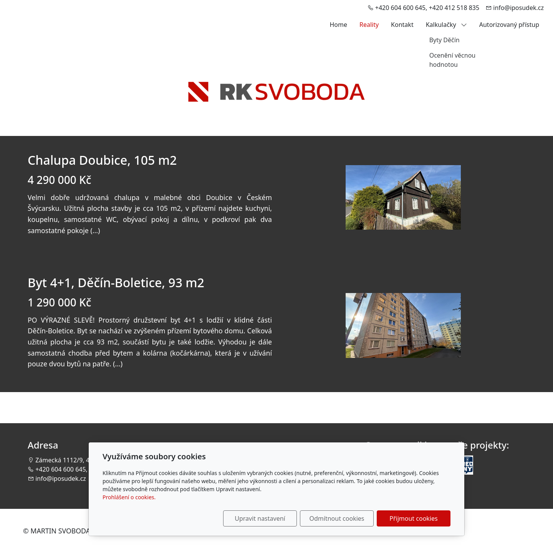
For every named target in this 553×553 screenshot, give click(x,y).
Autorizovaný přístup (509, 24)
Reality (369, 24)
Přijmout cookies (413, 518)
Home (338, 24)
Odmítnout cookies (337, 518)
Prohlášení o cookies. (129, 497)
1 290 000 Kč (59, 302)
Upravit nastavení (260, 518)
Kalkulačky (446, 24)
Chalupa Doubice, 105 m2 (102, 160)
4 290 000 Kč (59, 179)
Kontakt (402, 24)
